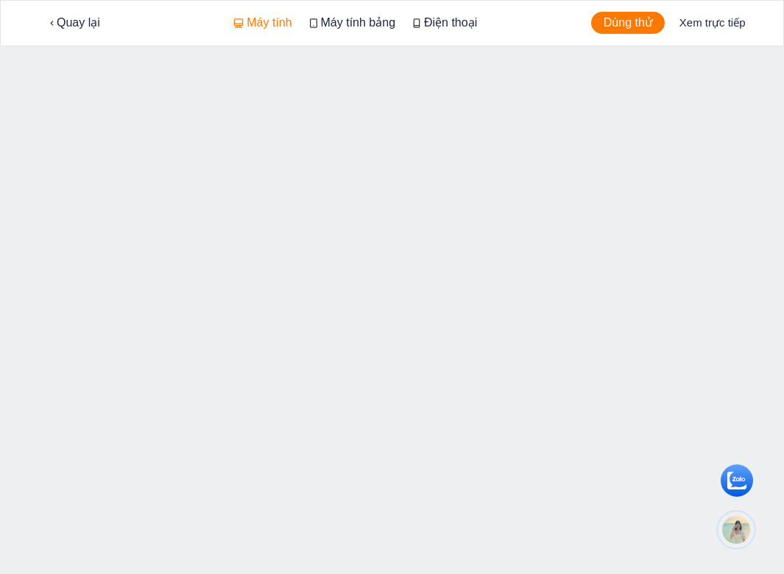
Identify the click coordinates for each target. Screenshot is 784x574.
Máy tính (262, 22)
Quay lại (75, 22)
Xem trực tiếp (712, 22)
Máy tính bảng (352, 22)
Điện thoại (445, 22)
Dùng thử (628, 22)
